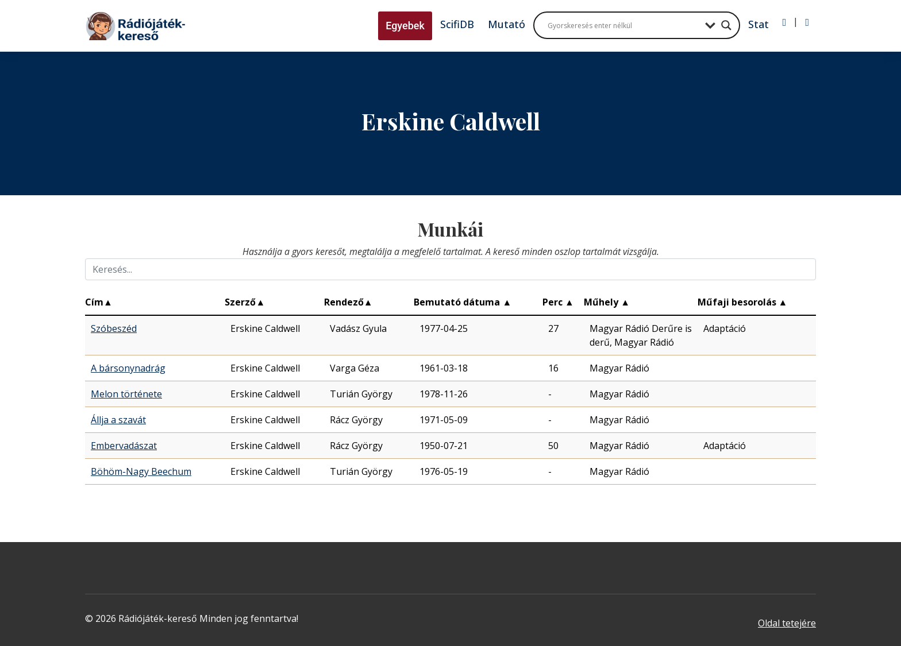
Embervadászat (124, 445)
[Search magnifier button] (726, 25)
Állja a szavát (118, 419)
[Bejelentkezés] (784, 22)
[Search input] (623, 25)
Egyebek (405, 26)
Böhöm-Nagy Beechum (141, 471)
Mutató (506, 24)
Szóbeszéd (114, 328)
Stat (758, 24)
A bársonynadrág (128, 368)
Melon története (126, 394)
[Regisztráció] (807, 22)
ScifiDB (457, 24)
